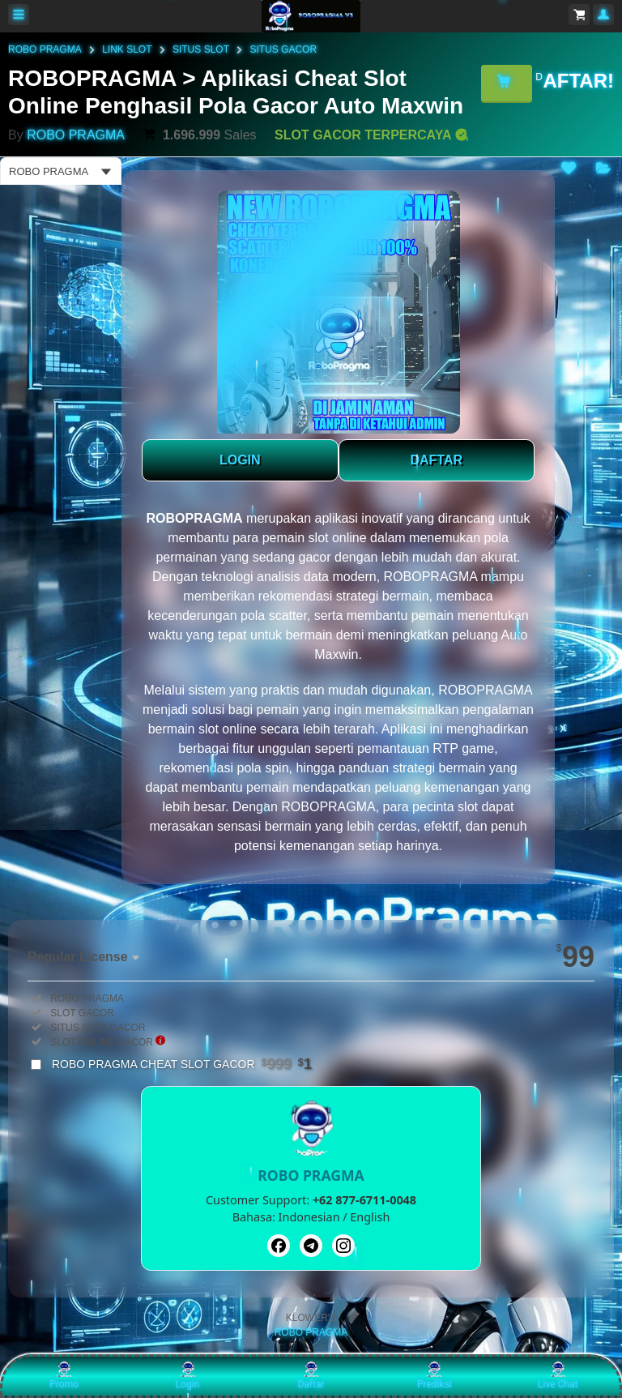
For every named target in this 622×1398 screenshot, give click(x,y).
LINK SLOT (126, 49)
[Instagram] (343, 1245)
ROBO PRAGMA (45, 49)
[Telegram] (311, 1245)
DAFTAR (436, 460)
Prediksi (434, 1375)
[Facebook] (278, 1245)
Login (188, 1375)
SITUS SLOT (201, 49)
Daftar (310, 1375)
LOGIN (240, 460)
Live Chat (557, 1375)
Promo (64, 1375)
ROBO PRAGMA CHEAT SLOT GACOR (182, 1064)
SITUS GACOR (283, 49)
